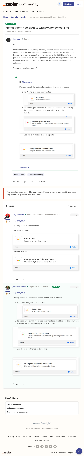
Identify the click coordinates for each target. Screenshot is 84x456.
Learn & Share (21, 11)
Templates (71, 437)
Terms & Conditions (33, 428)
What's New (38, 11)
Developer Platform (31, 437)
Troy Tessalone (18, 215)
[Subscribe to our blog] (46, 446)
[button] (68, 4)
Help (18, 437)
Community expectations (17, 412)
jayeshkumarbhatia (19, 287)
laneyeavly (17, 39)
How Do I (23, 17)
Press (44, 437)
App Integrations (42, 440)
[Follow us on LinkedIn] (42, 446)
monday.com (19, 175)
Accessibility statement (50, 428)
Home (5, 17)
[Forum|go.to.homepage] (21, 4)
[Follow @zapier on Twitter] (50, 446)
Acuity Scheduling (35, 175)
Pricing (11, 437)
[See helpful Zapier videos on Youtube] (55, 446)
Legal (70, 452)
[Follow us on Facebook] (37, 446)
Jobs (51, 437)
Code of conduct (14, 404)
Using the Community (16, 408)
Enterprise (60, 437)
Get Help (6, 11)
